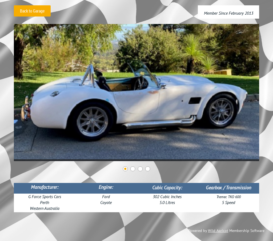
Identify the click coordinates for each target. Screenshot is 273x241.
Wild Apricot (218, 230)
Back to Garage (32, 11)
